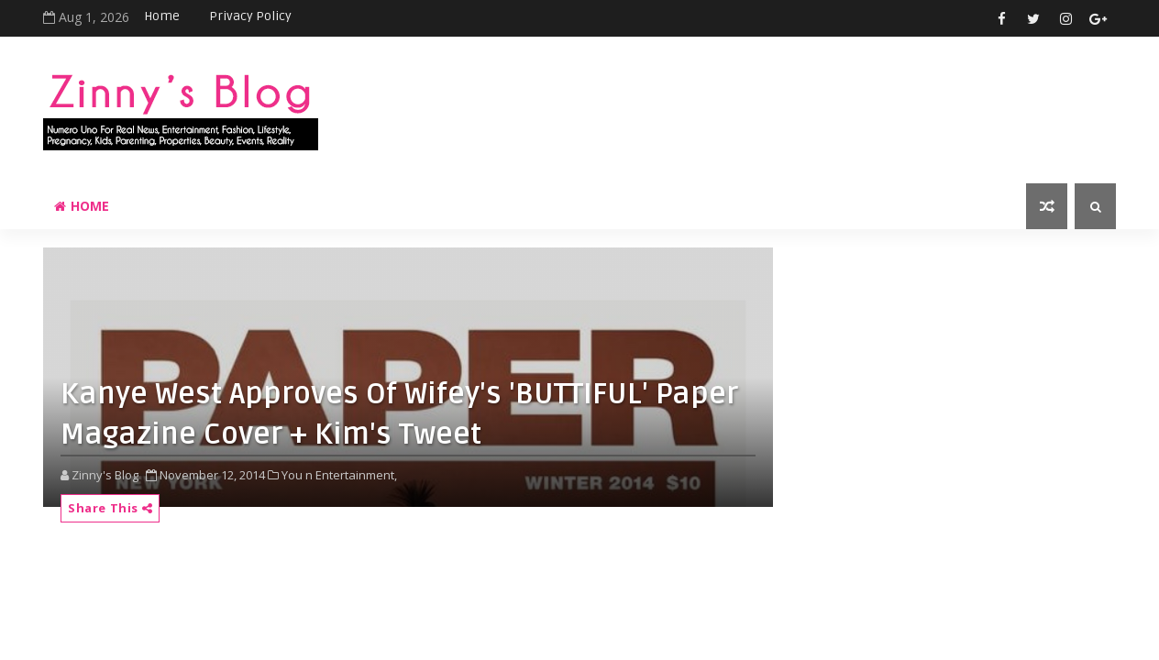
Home (162, 16)
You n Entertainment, (339, 475)
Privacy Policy (250, 16)
